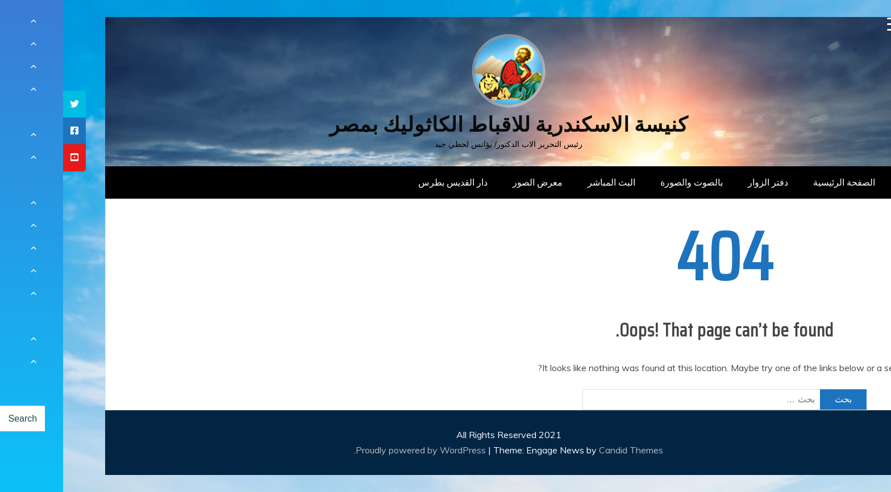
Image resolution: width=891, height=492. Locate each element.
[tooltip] (11, 104)
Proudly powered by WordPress (359, 450)
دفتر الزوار (705, 182)
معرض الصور (474, 182)
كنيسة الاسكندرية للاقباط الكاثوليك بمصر (446, 124)
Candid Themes (568, 450)
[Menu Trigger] (831, 24)
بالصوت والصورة (628, 182)
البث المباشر (548, 182)
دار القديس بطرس (389, 182)
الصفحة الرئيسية (781, 182)
